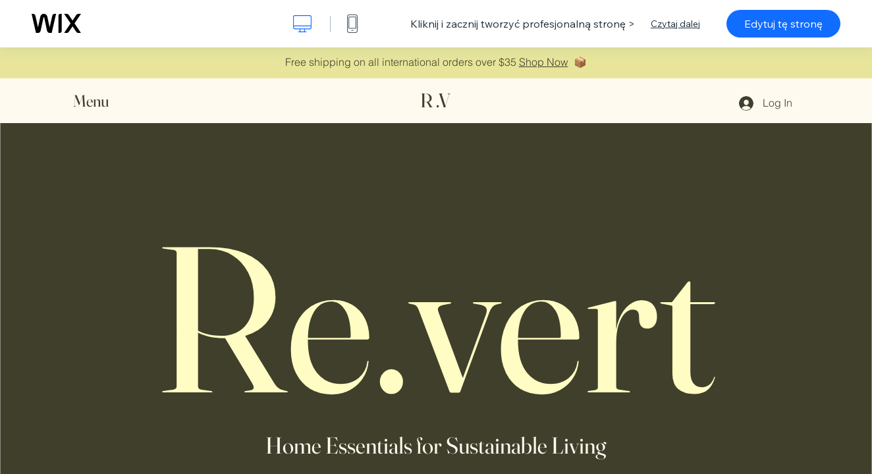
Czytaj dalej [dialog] (675, 24)
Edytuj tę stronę (783, 23)
